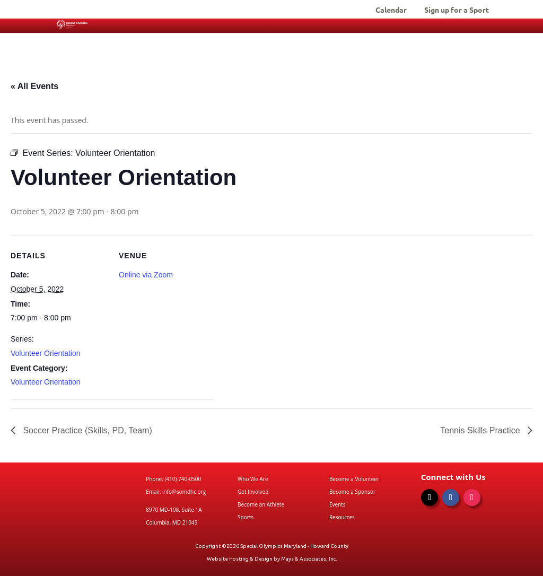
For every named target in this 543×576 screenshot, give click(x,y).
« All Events (34, 86)
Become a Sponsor (352, 491)
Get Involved (253, 491)
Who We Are (253, 479)
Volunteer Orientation (46, 353)
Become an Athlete (261, 504)
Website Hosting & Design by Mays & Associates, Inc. (272, 559)
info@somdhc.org (184, 491)
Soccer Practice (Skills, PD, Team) (86, 430)
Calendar (391, 10)
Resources (342, 517)
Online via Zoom (146, 274)
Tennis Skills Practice (481, 430)
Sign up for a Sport (456, 10)
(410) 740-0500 (182, 479)
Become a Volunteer (354, 479)
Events (337, 504)
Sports (245, 517)
